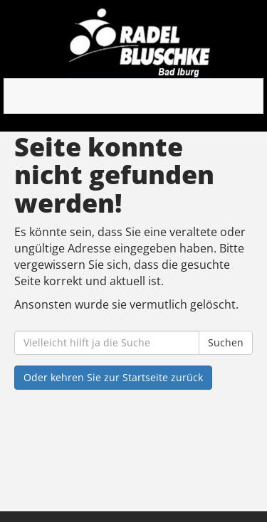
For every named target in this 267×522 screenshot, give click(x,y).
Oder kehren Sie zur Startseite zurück (113, 377)
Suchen (226, 342)
